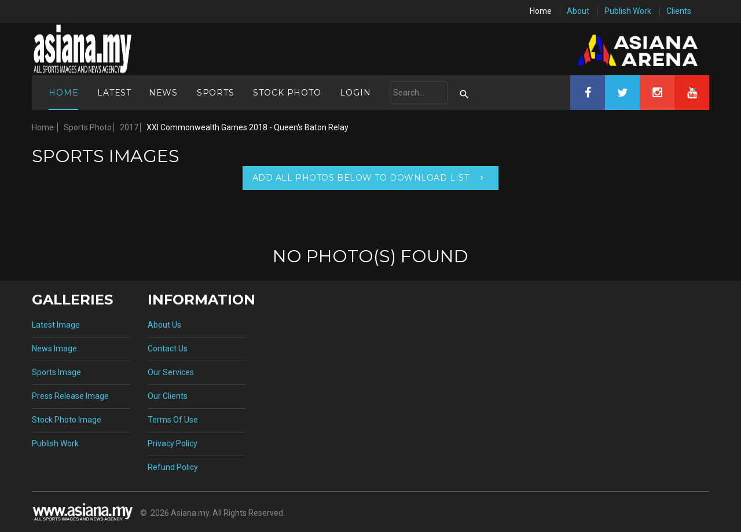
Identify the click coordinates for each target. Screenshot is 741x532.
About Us (164, 324)
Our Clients (168, 396)
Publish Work (627, 11)
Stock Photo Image (66, 419)
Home (541, 11)
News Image (54, 348)
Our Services (171, 372)
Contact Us (168, 348)
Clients (678, 11)
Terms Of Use (173, 419)
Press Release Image (70, 396)
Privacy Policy (172, 443)
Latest (114, 92)
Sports (215, 92)
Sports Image (56, 372)
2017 (129, 127)
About (578, 11)
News (163, 92)
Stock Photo (287, 92)
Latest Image (56, 324)
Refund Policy (173, 467)
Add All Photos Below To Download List (360, 178)
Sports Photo (88, 127)
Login (355, 92)
